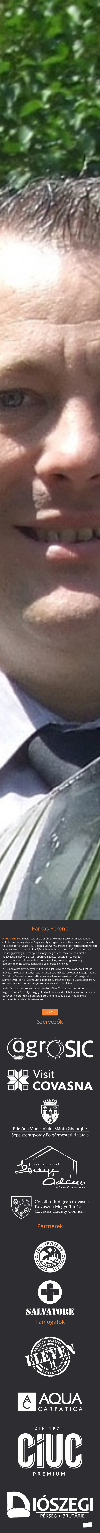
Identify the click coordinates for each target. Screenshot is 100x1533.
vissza (50, 1012)
